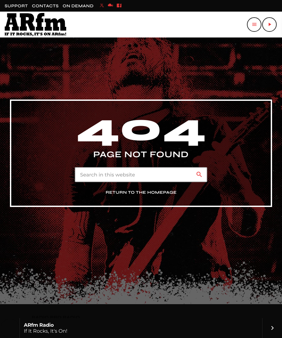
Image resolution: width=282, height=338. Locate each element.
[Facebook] (119, 6)
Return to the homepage (141, 192)
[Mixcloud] (110, 6)
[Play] (269, 24)
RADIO (41, 317)
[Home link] (35, 24)
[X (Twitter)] (102, 6)
